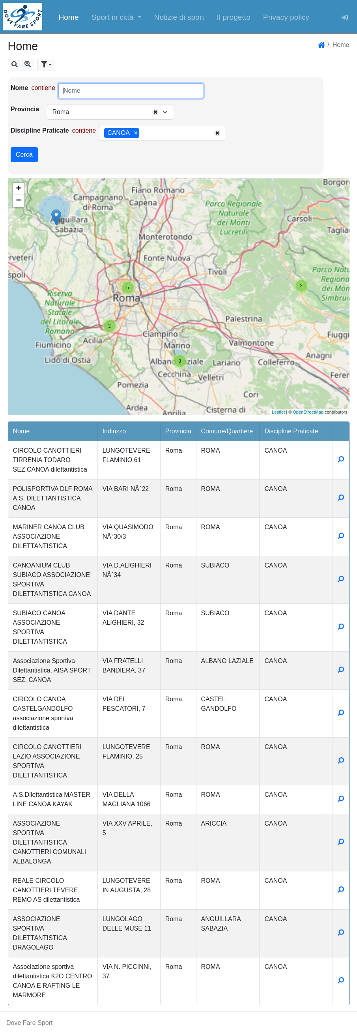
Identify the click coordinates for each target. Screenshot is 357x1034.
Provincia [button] (178, 431)
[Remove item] (136, 133)
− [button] (18, 201)
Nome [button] (21, 431)
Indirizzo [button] (114, 431)
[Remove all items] (155, 112)
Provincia (25, 109)
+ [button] (18, 189)
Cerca (24, 154)
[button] (116, 16)
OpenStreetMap (308, 412)
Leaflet (278, 412)
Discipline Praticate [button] (291, 431)
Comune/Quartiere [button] (227, 431)
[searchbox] (144, 133)
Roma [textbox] (60, 112)
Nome (19, 87)
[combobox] (110, 112)
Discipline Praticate (40, 130)
